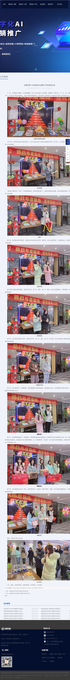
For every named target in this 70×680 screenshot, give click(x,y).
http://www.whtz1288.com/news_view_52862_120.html (28, 588)
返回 (6, 595)
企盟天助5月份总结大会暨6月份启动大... (14, 616)
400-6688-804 (50, 632)
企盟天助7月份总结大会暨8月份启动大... (14, 613)
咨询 (68, 141)
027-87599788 (50, 635)
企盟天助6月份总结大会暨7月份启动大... (51, 613)
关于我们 (44, 661)
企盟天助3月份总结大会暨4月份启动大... (14, 618)
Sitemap (24, 677)
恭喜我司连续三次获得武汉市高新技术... (51, 608)
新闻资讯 (60, 657)
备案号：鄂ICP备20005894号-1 (53, 675)
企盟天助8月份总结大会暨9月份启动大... (51, 611)
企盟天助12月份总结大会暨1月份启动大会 (19, 593)
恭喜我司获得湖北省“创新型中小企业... (13, 611)
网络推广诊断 (53, 654)
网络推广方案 (61, 654)
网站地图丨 (18, 677)
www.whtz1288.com (51, 638)
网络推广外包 (45, 657)
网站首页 (44, 654)
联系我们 (52, 661)
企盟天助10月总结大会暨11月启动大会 (18, 591)
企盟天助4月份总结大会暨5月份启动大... (51, 616)
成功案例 (52, 657)
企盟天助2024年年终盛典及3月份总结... (14, 608)
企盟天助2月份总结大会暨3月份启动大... (51, 618)
